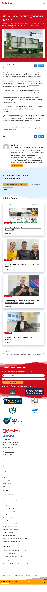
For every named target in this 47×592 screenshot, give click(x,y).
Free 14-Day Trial (7, 483)
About (4, 465)
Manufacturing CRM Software (10, 517)
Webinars (5, 569)
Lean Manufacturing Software (10, 526)
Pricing (4, 486)
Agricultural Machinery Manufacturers (13, 556)
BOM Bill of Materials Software (10, 529)
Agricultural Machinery (10, 128)
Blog (4, 566)
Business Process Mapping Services (12, 541)
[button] (35, 65)
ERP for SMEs (26, 128)
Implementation (7, 474)
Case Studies (19, 128)
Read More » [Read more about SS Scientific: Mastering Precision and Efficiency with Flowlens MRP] (8, 233)
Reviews (5, 468)
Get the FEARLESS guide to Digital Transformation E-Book (18, 563)
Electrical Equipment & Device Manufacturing (15, 550)
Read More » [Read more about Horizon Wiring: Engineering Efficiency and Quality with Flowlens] (8, 269)
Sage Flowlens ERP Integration (10, 497)
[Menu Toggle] (44, 3)
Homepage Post (35, 128)
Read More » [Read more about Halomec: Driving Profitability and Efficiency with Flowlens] (8, 342)
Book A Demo (6, 480)
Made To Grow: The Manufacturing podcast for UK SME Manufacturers (21, 575)
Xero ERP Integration (8, 494)
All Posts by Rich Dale (17, 165)
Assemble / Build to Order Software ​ (12, 523)
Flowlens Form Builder (8, 532)
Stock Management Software (10, 511)
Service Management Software (11, 520)
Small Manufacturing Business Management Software (16, 514)
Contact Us (5, 462)
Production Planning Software (10, 508)
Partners (5, 477)
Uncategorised (12, 129)
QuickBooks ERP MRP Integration (11, 500)
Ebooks (5, 572)
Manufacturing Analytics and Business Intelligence (15, 538)
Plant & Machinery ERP (9, 553)
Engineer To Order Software (10, 535)
